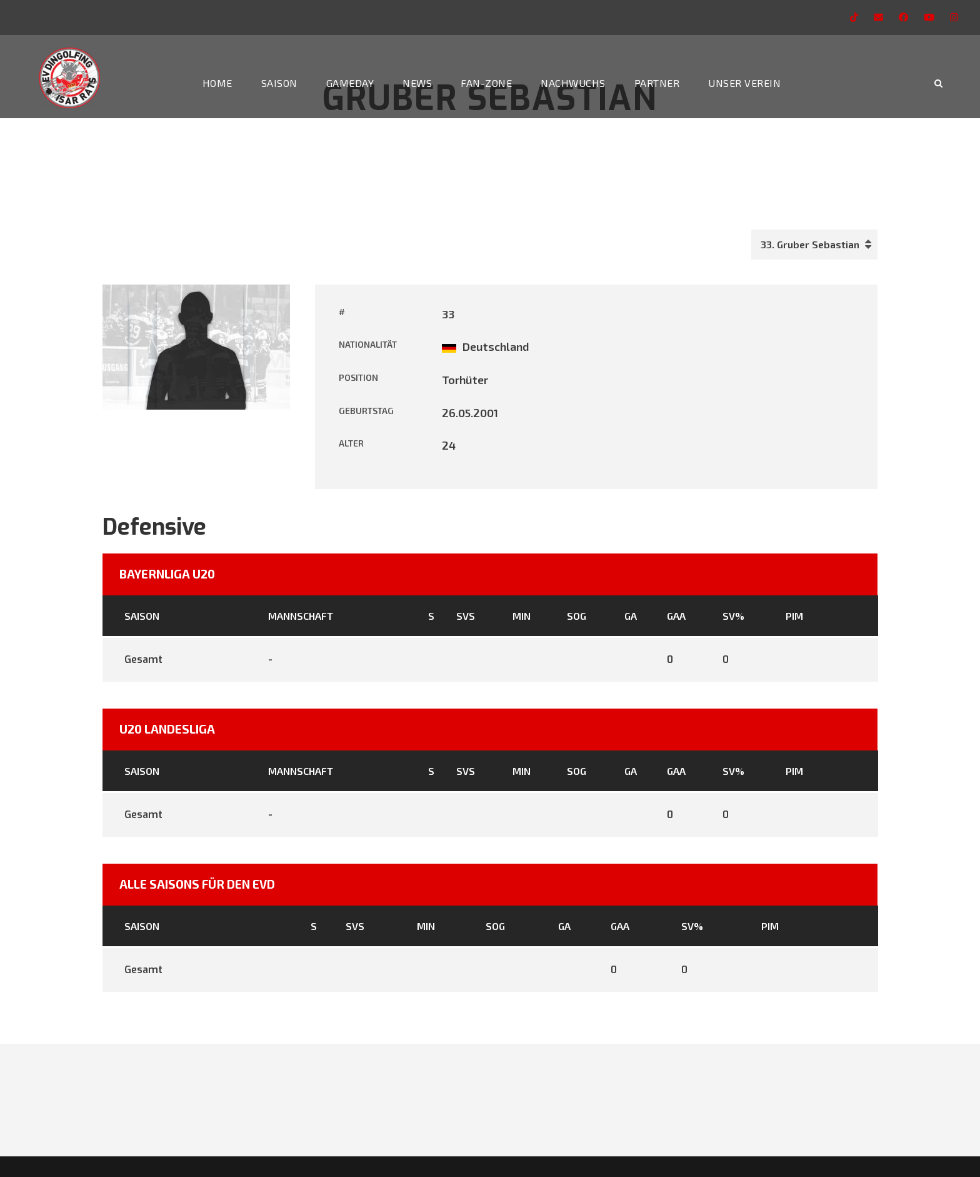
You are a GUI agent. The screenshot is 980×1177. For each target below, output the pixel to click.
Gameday (350, 83)
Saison (279, 83)
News (417, 83)
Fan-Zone (486, 83)
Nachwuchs (573, 83)
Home (217, 83)
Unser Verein (744, 83)
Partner (657, 83)
